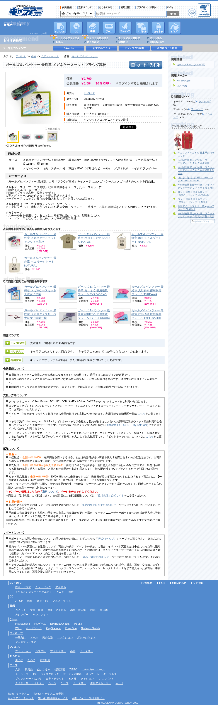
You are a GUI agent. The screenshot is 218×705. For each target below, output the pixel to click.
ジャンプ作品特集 (134, 48)
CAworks (69, 48)
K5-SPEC (89, 93)
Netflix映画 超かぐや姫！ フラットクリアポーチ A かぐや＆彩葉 (196, 161)
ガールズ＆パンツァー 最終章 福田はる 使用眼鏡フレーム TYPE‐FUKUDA (94, 314)
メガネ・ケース (50, 56)
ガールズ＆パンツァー (85, 56)
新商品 (59, 42)
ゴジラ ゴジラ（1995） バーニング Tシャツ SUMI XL (195, 179)
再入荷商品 (93, 42)
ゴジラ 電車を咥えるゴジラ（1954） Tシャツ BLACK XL (193, 193)
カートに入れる (145, 65)
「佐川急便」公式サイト (109, 495)
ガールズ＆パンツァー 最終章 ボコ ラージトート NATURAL (40, 261)
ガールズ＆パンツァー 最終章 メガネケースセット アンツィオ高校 (40, 238)
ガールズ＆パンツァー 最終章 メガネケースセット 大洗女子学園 (40, 290)
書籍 (93, 27)
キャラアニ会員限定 (129, 38)
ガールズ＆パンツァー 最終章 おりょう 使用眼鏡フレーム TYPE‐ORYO (94, 290)
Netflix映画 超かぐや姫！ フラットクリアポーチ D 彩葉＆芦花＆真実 (196, 215)
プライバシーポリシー (148, 7)
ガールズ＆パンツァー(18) (191, 64)
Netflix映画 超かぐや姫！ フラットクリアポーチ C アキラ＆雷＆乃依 (196, 186)
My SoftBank (140, 425)
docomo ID (113, 425)
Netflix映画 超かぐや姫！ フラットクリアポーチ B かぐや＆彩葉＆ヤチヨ (196, 170)
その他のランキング (204, 221)
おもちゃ (158, 27)
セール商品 (156, 38)
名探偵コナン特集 (167, 48)
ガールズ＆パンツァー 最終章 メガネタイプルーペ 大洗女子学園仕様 (40, 314)
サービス (106, 7)
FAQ (161, 583)
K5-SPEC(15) (184, 80)
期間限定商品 (157, 42)
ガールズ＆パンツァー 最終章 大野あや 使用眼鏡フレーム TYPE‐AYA (147, 290)
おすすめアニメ (102, 48)
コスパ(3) (182, 85)
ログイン (171, 7)
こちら (141, 413)
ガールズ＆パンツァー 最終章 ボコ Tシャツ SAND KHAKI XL (94, 238)
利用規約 (124, 7)
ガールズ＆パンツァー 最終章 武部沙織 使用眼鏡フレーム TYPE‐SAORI (147, 314)
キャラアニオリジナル (68, 38)
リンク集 (197, 583)
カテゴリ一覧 (40, 33)
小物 (33, 56)
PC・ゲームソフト (109, 27)
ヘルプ (192, 12)
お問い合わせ (178, 583)
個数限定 (123, 42)
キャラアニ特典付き (98, 38)
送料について (85, 7)
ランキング (205, 101)
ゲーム (13, 619)
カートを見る (204, 10)
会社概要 (146, 583)
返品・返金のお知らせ (96, 556)
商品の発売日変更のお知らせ (99, 504)
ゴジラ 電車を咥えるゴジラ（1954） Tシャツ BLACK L (193, 200)
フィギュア (125, 27)
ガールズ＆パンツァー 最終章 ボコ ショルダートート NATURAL (147, 238)
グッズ (174, 27)
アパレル (142, 27)
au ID (126, 425)
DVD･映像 (60, 27)
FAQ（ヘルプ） (107, 538)
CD (76, 27)
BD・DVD (16, 582)
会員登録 (66, 7)
